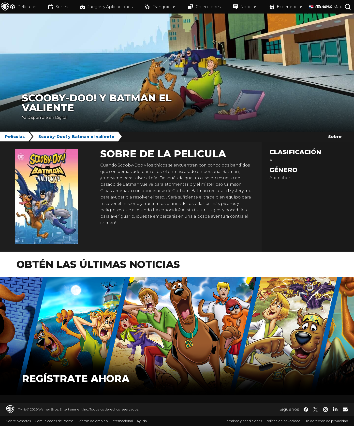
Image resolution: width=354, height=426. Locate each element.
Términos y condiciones (243, 421)
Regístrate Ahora (75, 378)
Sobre (335, 136)
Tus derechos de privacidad (326, 421)
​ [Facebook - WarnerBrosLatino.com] (306, 409)
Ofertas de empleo (92, 421)
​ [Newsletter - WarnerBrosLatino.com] (345, 409)
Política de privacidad (283, 421)
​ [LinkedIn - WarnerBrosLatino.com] (335, 409)
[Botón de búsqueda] (348, 7)
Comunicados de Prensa (54, 421)
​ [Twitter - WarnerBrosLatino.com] (316, 409)
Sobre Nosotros (18, 421)
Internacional (122, 421)
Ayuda (142, 421)
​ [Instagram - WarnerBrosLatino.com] (325, 409)
